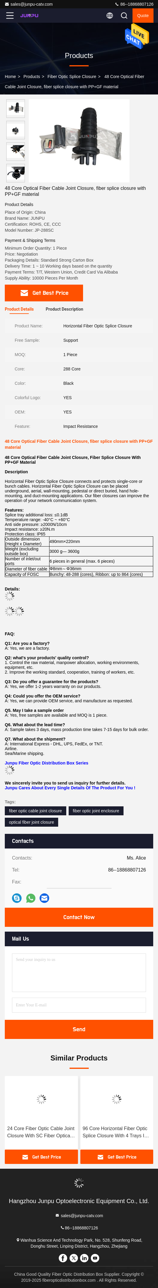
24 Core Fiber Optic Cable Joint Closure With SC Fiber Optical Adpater (40, 1132)
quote (143, 15)
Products (31, 76)
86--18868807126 (134, 4)
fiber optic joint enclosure (96, 810)
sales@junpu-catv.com (28, 4)
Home (10, 76)
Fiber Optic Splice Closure (72, 76)
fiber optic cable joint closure (35, 810)
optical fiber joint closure (31, 822)
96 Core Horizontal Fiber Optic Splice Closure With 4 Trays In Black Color (115, 1132)
